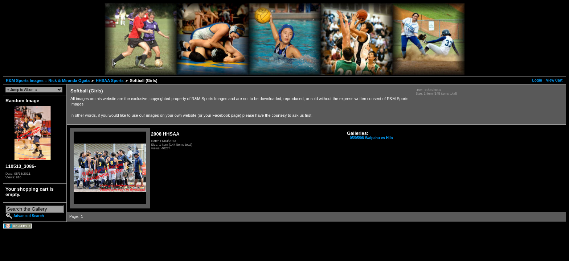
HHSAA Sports (110, 80)
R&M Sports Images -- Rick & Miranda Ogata (48, 80)
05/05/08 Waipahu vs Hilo (371, 138)
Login (537, 80)
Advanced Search (28, 216)
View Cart (554, 80)
